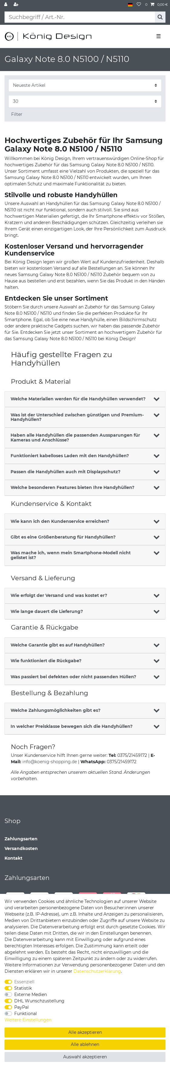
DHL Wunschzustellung (39, 1001)
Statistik (23, 988)
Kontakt (13, 858)
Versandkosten (21, 848)
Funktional (25, 1013)
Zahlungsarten (21, 839)
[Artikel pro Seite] (85, 101)
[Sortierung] (85, 85)
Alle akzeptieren (85, 1032)
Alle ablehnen (85, 1044)
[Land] (130, 4)
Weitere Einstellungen (28, 1020)
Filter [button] (16, 114)
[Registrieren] (16, 4)
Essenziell (24, 982)
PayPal (21, 1007)
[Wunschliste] (139, 4)
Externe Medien (30, 994)
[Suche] (160, 17)
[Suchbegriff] (80, 17)
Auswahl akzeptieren (85, 1057)
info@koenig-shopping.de (49, 761)
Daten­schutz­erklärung (97, 971)
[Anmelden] (6, 4)
